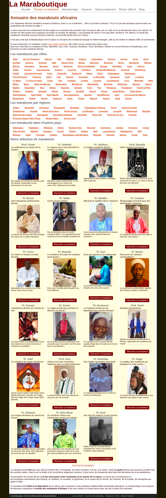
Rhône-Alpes (52, 118)
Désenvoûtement (105, 9)
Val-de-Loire (70, 118)
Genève (69, 77)
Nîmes (52, 88)
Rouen (92, 91)
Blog (142, 9)
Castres (58, 70)
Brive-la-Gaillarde (86, 66)
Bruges (103, 66)
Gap (59, 77)
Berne (121, 63)
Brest (55, 66)
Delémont (76, 73)
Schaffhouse (103, 95)
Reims (55, 91)
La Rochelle (99, 77)
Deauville (62, 73)
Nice (42, 88)
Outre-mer (97, 115)
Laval (127, 77)
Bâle (54, 63)
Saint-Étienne (19, 95)
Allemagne (18, 128)
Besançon (134, 63)
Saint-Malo (36, 95)
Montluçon (77, 84)
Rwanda (97, 135)
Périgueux (111, 88)
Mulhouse (122, 84)
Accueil (25, 9)
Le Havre (139, 77)
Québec (29, 91)
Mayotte (146, 111)
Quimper (42, 91)
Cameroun (105, 128)
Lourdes (97, 81)
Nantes (16, 88)
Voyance (86, 9)
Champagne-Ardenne (94, 108)
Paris (89, 88)
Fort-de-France (20, 77)
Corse (113, 108)
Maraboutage (70, 9)
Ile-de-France (70, 111)
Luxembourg (113, 81)
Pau (99, 88)
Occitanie (82, 115)
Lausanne (114, 77)
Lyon (126, 81)
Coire (49, 73)
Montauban (61, 84)
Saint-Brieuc (119, 91)
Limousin (103, 111)
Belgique (48, 128)
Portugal (40, 135)
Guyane (33, 111)
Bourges (44, 66)
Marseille (138, 81)
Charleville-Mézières (106, 70)
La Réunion (88, 111)
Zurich (128, 98)
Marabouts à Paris (112, 496)
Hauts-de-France (51, 111)
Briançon (68, 66)
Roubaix (80, 91)
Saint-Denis (135, 91)
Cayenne (72, 70)
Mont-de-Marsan (42, 84)
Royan (104, 91)
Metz (150, 81)
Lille (60, 81)
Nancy (148, 84)
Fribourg (37, 77)
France (60, 131)
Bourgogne (59, 108)
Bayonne (94, 63)
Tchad (134, 135)
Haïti (95, 131)
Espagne (47, 131)
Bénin (61, 128)
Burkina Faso (75, 128)
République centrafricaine (75, 135)
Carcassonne (43, 70)
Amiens (70, 59)
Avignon (43, 63)
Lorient (84, 81)
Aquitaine (29, 108)
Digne (89, 73)
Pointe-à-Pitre (143, 88)
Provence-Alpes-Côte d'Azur (27, 118)
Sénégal (110, 135)
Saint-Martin (53, 95)
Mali (140, 131)
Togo (145, 135)
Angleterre (33, 128)
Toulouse (57, 98)
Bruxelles (117, 66)
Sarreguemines (71, 95)
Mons (26, 84)
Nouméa (65, 88)
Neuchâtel (30, 88)
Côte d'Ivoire (19, 131)
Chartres (125, 70)
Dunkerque (130, 73)
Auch (145, 59)
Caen (129, 66)
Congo (146, 128)
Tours (70, 98)
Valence (93, 98)
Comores (132, 128)
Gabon (72, 131)
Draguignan (113, 73)
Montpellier (93, 84)
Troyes (81, 98)
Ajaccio (48, 59)
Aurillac (16, 63)
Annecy (111, 59)
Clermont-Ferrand (33, 73)
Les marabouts (77, 496)
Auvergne (44, 108)
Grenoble (83, 77)
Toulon (44, 98)
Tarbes (32, 98)
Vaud (117, 98)
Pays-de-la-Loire (115, 115)
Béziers (148, 63)
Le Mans (17, 81)
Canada (119, 128)
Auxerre (29, 63)
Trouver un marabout (46, 9)
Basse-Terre (67, 63)
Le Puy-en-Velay (34, 81)
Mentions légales (127, 496)
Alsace (16, 108)
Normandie (42, 115)
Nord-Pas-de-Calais (22, 115)
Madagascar (127, 131)
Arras (135, 59)
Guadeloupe (19, 111)
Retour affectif (127, 9)
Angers (82, 59)
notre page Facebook (57, 44)
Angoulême (97, 59)
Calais (16, 70)
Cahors (140, 66)
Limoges (71, 81)
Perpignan (127, 88)
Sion (117, 95)
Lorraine (117, 111)
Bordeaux (29, 66)
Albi (59, 59)
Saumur (88, 95)
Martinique (132, 111)
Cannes (27, 70)
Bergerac (108, 63)
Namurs (136, 84)
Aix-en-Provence (31, 59)
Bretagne (74, 108)
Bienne (16, 66)
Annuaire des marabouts (94, 496)
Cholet (16, 73)
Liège (50, 81)
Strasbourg (18, 98)
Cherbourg (140, 70)
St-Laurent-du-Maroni (134, 95)
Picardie (133, 115)
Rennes (67, 91)
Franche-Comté (129, 108)
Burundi (91, 128)
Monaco (17, 135)
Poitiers (16, 91)
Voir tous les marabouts (83, 465)
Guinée (84, 131)
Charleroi (86, 70)
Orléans (78, 88)
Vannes (106, 98)
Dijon (100, 73)
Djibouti (34, 131)
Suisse (123, 135)
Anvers (123, 59)
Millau (16, 84)
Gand (49, 77)
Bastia (82, 63)
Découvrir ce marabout (28, 193)
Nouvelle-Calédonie (62, 115)
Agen (15, 59)
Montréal (108, 84)
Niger (28, 135)
